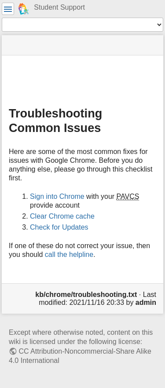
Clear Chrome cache (62, 216)
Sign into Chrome (57, 196)
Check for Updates (59, 227)
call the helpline (69, 254)
